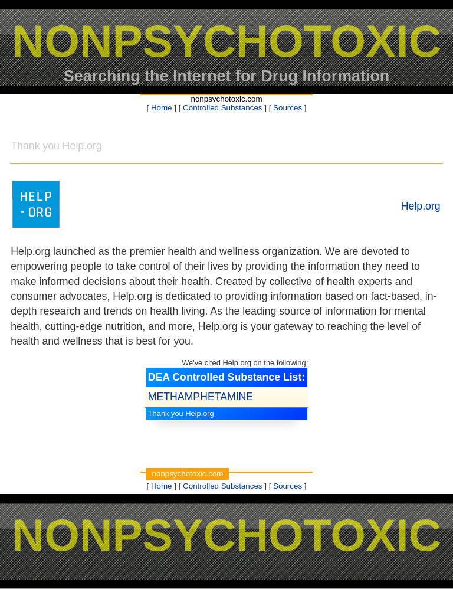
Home (161, 107)
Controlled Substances (222, 107)
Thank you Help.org (181, 413)
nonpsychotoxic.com (226, 98)
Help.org (421, 206)
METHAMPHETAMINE (200, 397)
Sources (287, 107)
